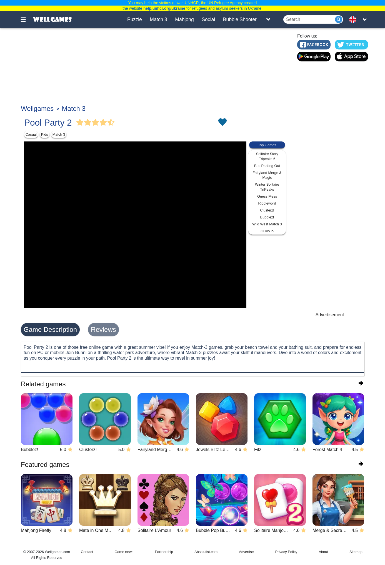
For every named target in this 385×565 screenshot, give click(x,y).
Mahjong (184, 19)
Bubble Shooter (240, 19)
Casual (31, 134)
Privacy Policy (286, 552)
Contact (87, 552)
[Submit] (338, 19)
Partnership (164, 552)
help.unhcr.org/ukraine (164, 8)
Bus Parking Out (267, 166)
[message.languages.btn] (354, 19)
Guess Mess (267, 196)
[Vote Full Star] (80, 122)
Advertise (246, 552)
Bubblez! (267, 217)
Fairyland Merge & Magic (267, 175)
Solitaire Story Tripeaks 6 (267, 156)
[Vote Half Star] (111, 122)
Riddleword (267, 203)
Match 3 (158, 19)
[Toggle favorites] (222, 122)
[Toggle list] (268, 19)
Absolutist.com (206, 552)
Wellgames (37, 108)
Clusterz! (267, 210)
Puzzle (134, 19)
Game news (123, 552)
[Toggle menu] (26, 19)
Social (208, 19)
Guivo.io (267, 231)
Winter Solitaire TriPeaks (267, 186)
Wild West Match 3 (267, 224)
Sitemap (355, 552)
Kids (44, 134)
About (323, 552)
